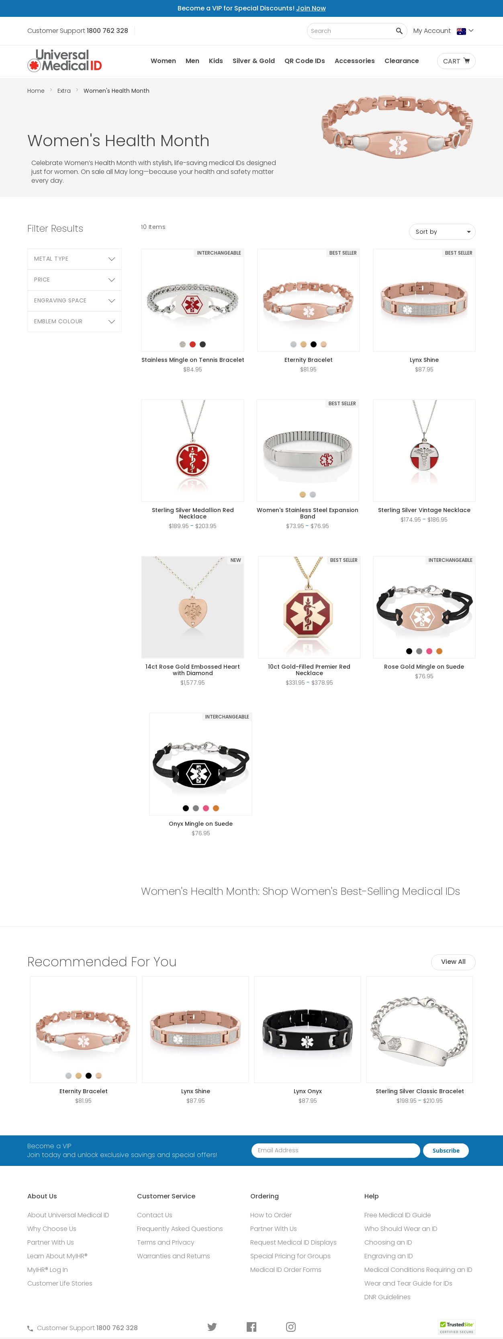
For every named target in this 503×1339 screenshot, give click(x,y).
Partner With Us (50, 1242)
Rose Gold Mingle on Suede (424, 667)
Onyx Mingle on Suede (201, 824)
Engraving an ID (388, 1256)
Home (36, 91)
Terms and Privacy (165, 1242)
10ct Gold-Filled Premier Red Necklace (309, 670)
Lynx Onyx (308, 1091)
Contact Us (154, 1215)
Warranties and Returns (173, 1256)
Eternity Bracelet (308, 360)
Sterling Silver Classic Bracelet (420, 1091)
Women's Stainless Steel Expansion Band (307, 513)
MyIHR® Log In (47, 1269)
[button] (466, 31)
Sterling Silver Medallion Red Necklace (193, 513)
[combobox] (357, 31)
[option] (182, 344)
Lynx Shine (424, 360)
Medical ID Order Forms (285, 1269)
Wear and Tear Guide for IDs (408, 1283)
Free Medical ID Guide (397, 1215)
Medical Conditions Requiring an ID (418, 1269)
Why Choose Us (51, 1228)
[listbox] (193, 337)
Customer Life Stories (59, 1283)
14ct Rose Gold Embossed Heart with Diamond (192, 670)
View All (453, 961)
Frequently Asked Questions (180, 1228)
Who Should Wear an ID (401, 1228)
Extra (64, 91)
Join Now (311, 8)
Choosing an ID (388, 1242)
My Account (432, 30)
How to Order (271, 1215)
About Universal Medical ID (68, 1215)
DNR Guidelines (387, 1297)
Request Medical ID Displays (293, 1242)
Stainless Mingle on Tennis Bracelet (192, 360)
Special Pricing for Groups (290, 1256)
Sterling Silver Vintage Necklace (424, 510)
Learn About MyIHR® (57, 1256)
